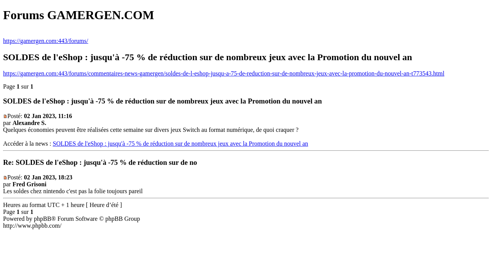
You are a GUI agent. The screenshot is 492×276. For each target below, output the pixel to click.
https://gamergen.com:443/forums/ (45, 41)
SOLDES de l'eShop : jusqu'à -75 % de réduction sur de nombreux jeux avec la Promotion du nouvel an (180, 143)
